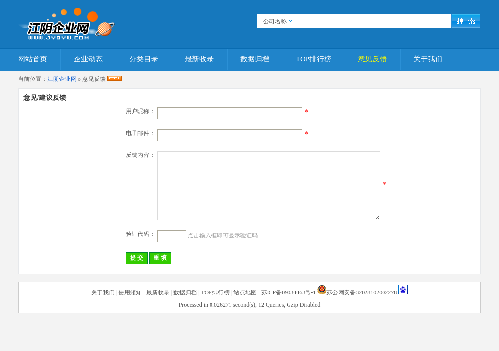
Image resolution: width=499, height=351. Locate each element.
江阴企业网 (62, 79)
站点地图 (245, 292)
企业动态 (88, 59)
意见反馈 (372, 59)
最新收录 (199, 59)
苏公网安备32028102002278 (361, 292)
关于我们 (427, 59)
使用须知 (130, 292)
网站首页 (32, 59)
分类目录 (143, 59)
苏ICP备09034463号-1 (288, 292)
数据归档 (254, 59)
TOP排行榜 (313, 59)
